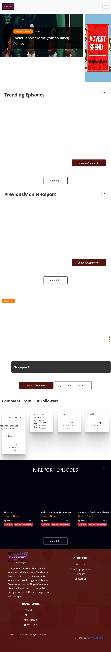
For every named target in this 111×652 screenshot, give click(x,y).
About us (80, 564)
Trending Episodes (80, 569)
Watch (8, 525)
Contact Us (80, 578)
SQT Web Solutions (94, 637)
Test (9, 436)
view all (55, 180)
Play (18, 44)
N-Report (38, 31)
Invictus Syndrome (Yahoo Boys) (41, 38)
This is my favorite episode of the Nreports (39, 420)
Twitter (30, 615)
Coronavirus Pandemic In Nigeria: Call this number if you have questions (92, 512)
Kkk (92, 414)
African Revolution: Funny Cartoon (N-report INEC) (55, 512)
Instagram (31, 619)
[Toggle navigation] (105, 6)
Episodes (80, 574)
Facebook (30, 610)
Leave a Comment (89, 163)
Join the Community (72, 385)
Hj (63, 414)
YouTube (30, 624)
